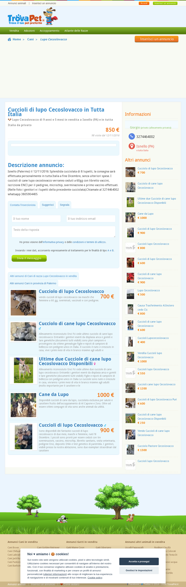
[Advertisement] (93, 69)
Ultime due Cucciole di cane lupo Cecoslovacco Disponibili (75, 361)
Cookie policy (95, 577)
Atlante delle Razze (76, 30)
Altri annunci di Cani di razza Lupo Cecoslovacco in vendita (43, 276)
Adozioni (29, 30)
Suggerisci (48, 204)
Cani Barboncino (16, 565)
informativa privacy (53, 242)
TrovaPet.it (172, 584)
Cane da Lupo (54, 394)
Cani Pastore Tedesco (19, 562)
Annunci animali (17, 3)
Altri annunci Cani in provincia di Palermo (33, 283)
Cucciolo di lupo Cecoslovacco (71, 291)
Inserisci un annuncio (44, 3)
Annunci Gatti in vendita (81, 541)
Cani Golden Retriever (48, 547)
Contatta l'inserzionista (22, 205)
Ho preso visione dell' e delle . (62, 242)
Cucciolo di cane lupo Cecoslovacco (77, 325)
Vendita (14, 30)
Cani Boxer (13, 547)
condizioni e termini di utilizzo (89, 242)
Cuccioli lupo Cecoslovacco (153, 244)
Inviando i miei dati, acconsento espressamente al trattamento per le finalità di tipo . (64, 250)
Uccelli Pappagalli (134, 547)
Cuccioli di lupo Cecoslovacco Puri (157, 399)
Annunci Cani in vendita (23, 541)
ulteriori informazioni (55, 574)
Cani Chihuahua (16, 551)
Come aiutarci (69, 584)
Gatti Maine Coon (75, 547)
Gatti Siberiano (103, 547)
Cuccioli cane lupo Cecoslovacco (156, 384)
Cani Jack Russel (16, 558)
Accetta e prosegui (139, 561)
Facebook (133, 584)
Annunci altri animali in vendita (145, 541)
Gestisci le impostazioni (139, 570)
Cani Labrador (15, 554)
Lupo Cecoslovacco (149, 290)
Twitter (146, 584)
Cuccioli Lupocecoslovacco (153, 338)
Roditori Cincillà (162, 547)
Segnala (64, 204)
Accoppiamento (49, 30)
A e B (111, 250)
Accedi (144, 3)
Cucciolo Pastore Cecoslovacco (156, 446)
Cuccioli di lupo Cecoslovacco (72, 425)
